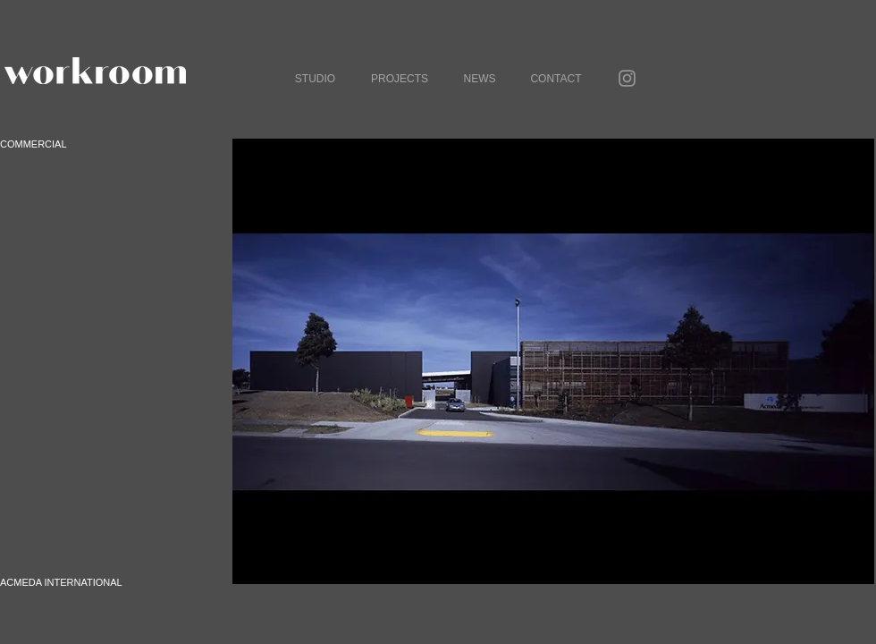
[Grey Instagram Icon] (627, 78)
